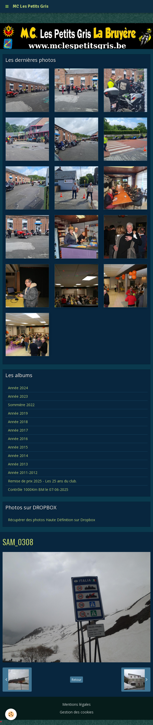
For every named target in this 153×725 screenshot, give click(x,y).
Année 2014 (18, 455)
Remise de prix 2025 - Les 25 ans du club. (42, 481)
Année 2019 (18, 413)
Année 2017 (18, 430)
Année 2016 (18, 438)
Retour (76, 680)
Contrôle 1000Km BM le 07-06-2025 (38, 489)
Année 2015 (18, 447)
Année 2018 (18, 421)
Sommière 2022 (21, 404)
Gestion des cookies (77, 712)
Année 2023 (18, 396)
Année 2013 (18, 464)
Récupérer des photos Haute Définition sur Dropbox (51, 519)
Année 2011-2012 (22, 472)
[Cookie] (11, 714)
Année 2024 (18, 387)
